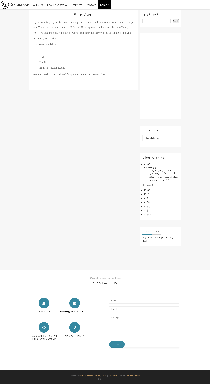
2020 (147, 194)
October (150, 168)
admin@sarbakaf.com (75, 312)
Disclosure (113, 375)
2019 (146, 198)
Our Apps (38, 5)
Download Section (58, 5)
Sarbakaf (20, 4)
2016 (146, 211)
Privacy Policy (100, 375)
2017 (146, 207)
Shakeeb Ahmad (86, 375)
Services (77, 5)
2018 (146, 202)
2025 (146, 164)
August (150, 185)
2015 (146, 215)
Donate (104, 5)
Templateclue (152, 138)
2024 (146, 190)
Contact (91, 5)
